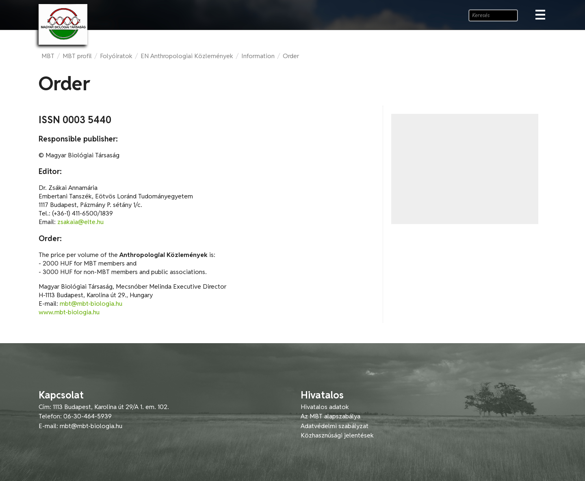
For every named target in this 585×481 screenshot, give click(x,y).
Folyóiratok (116, 56)
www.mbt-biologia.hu (69, 312)
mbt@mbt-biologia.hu (91, 303)
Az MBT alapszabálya (330, 416)
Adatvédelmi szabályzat (334, 426)
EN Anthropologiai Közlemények (187, 56)
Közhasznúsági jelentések (337, 435)
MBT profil (77, 56)
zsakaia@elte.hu (80, 222)
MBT (47, 56)
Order (291, 56)
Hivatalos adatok (325, 407)
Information (258, 56)
